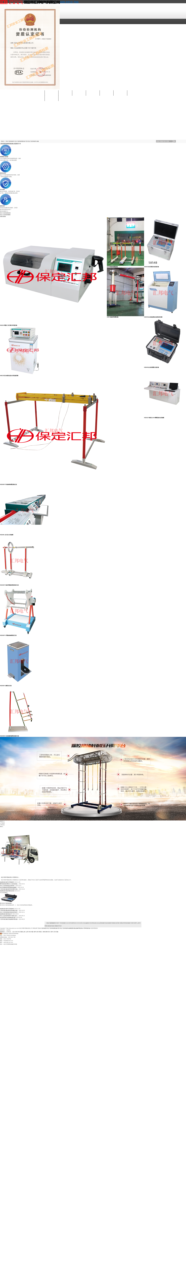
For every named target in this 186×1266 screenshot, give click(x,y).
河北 (19, 931)
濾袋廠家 (128, 923)
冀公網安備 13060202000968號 (9, 933)
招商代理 (134, 93)
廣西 (46, 931)
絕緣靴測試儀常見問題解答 (7, 882)
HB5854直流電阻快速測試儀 (151, 266)
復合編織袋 (86, 923)
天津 (16, 931)
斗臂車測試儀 (86, 928)
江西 (54, 931)
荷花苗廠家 (63, 923)
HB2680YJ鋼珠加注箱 (6, 685)
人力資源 (51, 98)
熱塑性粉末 (74, 923)
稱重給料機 (123, 923)
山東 (24, 931)
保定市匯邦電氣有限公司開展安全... (10, 877)
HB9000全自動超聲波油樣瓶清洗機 (153, 317)
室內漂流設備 (92, 923)
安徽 (57, 931)
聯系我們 (65, 98)
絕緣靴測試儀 (71, 928)
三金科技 (8, 930)
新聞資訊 (92, 93)
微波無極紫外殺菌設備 (111, 923)
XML (173, 6)
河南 (29, 931)
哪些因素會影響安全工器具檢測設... (9, 884)
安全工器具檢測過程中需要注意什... (9, 915)
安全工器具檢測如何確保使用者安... (9, 912)
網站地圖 (165, 6)
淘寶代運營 (134, 923)
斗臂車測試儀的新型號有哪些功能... (9, 889)
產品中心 (79, 93)
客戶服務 (120, 93)
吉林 (37, 931)
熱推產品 (2, 931)
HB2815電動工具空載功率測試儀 (8, 325)
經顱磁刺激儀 (50, 926)
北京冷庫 (68, 923)
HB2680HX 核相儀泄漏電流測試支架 (9, 736)
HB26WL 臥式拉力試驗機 (6, 534)
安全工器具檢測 (10, 141)
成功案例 (106, 93)
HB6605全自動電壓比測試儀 (151, 367)
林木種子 (57, 923)
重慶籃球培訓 (58, 926)
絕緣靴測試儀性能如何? (6, 914)
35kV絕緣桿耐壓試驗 (112, 266)
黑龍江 (40, 931)
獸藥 (118, 923)
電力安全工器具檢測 (30, 141)
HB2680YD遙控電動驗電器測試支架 (9, 585)
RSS (170, 6)
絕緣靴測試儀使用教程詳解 (7, 891)
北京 (13, 931)
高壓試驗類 (3, 216)
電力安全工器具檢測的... (6, 903)
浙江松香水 (80, 923)
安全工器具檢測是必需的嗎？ (7, 885)
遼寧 (35, 931)
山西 (27, 931)
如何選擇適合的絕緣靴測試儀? (8, 917)
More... (2, 826)
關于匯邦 (65, 93)
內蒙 (32, 931)
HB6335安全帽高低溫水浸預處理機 (9, 375)
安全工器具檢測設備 (19, 141)
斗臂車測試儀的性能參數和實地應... (9, 919)
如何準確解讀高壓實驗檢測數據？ (9, 887)
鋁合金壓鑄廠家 (101, 923)
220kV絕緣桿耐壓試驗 (112, 317)
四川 (49, 931)
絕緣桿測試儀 (79, 928)
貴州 (52, 931)
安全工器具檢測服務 (5, 214)
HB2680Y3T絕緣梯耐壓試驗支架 (8, 484)
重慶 (21, 931)
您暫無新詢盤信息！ (181, 6)
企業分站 (160, 6)
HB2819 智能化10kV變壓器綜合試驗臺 (154, 417)
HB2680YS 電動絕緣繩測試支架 (8, 635)
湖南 (44, 931)
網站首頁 (51, 93)
